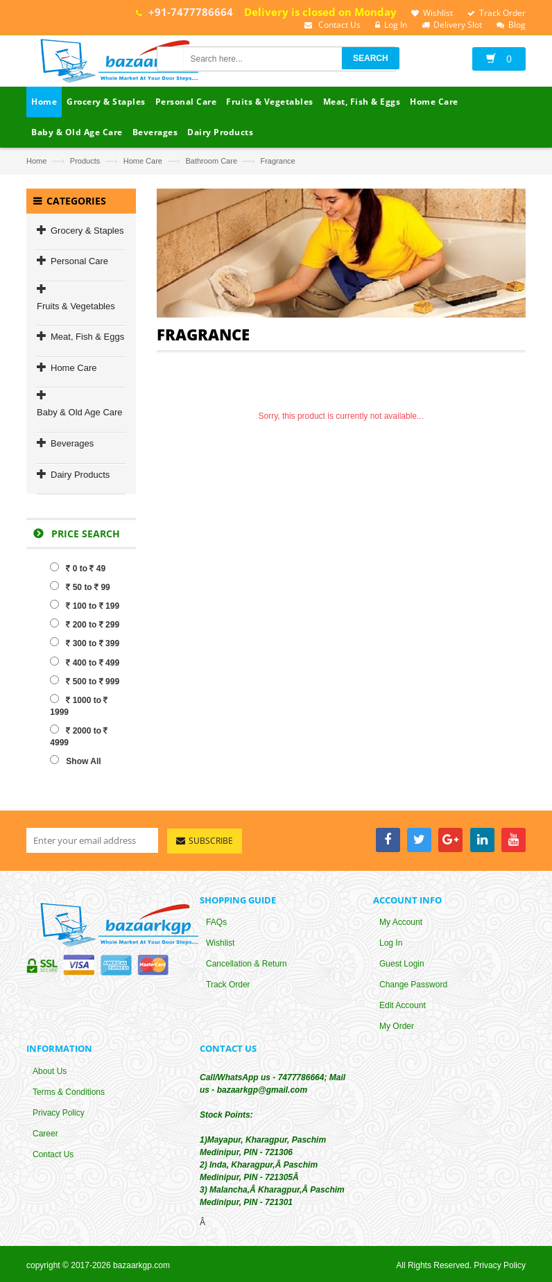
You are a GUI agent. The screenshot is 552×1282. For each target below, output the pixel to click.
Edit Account (402, 1007)
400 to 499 (84, 662)
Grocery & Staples (87, 230)
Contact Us (53, 1155)
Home (36, 161)
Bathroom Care (211, 161)
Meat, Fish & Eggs (87, 336)
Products (85, 161)
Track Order (228, 986)
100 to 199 (84, 605)
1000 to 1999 (78, 705)
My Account (400, 923)
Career (45, 1134)
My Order (396, 1027)
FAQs (216, 923)
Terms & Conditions (69, 1093)
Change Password (413, 986)
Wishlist (220, 944)
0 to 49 (77, 567)
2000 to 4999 (78, 736)
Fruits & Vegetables (76, 306)
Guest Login (401, 965)
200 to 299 (84, 624)
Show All (75, 760)
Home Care (142, 161)
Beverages (72, 443)
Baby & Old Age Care (80, 412)
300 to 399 (84, 642)
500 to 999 (84, 680)
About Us (50, 1072)
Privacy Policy (59, 1113)
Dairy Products (80, 474)
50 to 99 (80, 586)
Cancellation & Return (246, 965)
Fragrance (277, 161)
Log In (390, 944)
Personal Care (79, 261)
